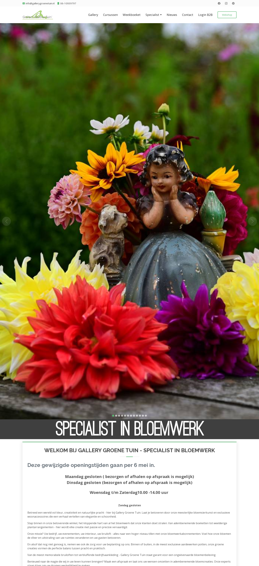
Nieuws (172, 15)
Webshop (227, 14)
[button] (6, 221)
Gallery (93, 15)
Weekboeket (132, 15)
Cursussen (110, 15)
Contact (187, 15)
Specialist (152, 15)
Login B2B (205, 15)
